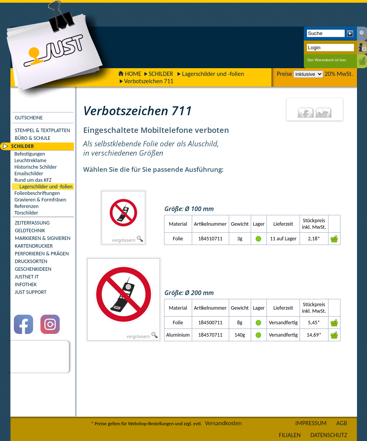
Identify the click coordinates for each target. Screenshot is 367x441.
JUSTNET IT (27, 276)
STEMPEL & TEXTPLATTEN (42, 130)
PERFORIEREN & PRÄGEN (42, 253)
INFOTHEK (26, 284)
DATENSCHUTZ (328, 435)
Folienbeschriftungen (37, 193)
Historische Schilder (36, 167)
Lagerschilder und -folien (213, 73)
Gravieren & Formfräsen (40, 199)
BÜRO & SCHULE (32, 138)
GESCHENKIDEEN (33, 269)
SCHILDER (161, 73)
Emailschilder (29, 173)
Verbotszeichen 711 (148, 81)
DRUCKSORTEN (31, 261)
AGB (341, 423)
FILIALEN (290, 435)
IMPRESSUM (311, 423)
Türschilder (27, 213)
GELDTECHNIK (30, 230)
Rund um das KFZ (33, 180)
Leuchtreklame (31, 160)
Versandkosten (223, 423)
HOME (129, 73)
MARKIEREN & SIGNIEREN (42, 238)
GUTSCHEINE (29, 117)
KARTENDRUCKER (34, 246)
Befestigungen (30, 154)
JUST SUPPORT (31, 292)
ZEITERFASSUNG (32, 223)
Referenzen (27, 206)
